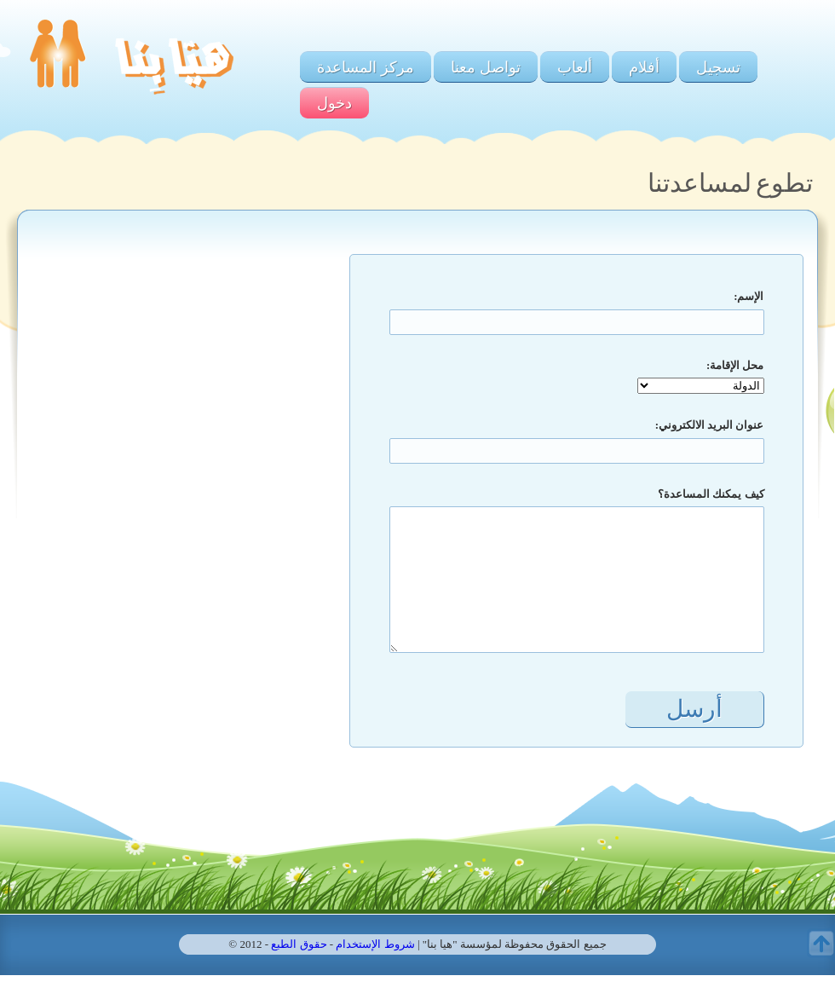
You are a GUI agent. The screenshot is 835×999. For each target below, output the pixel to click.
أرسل (694, 709)
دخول (334, 103)
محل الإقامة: (735, 365)
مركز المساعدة (365, 67)
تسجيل (718, 67)
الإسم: (748, 296)
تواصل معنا (486, 67)
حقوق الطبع (298, 944)
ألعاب (574, 67)
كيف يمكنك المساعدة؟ (711, 494)
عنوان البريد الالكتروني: (709, 425)
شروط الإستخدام (375, 944)
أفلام (644, 67)
